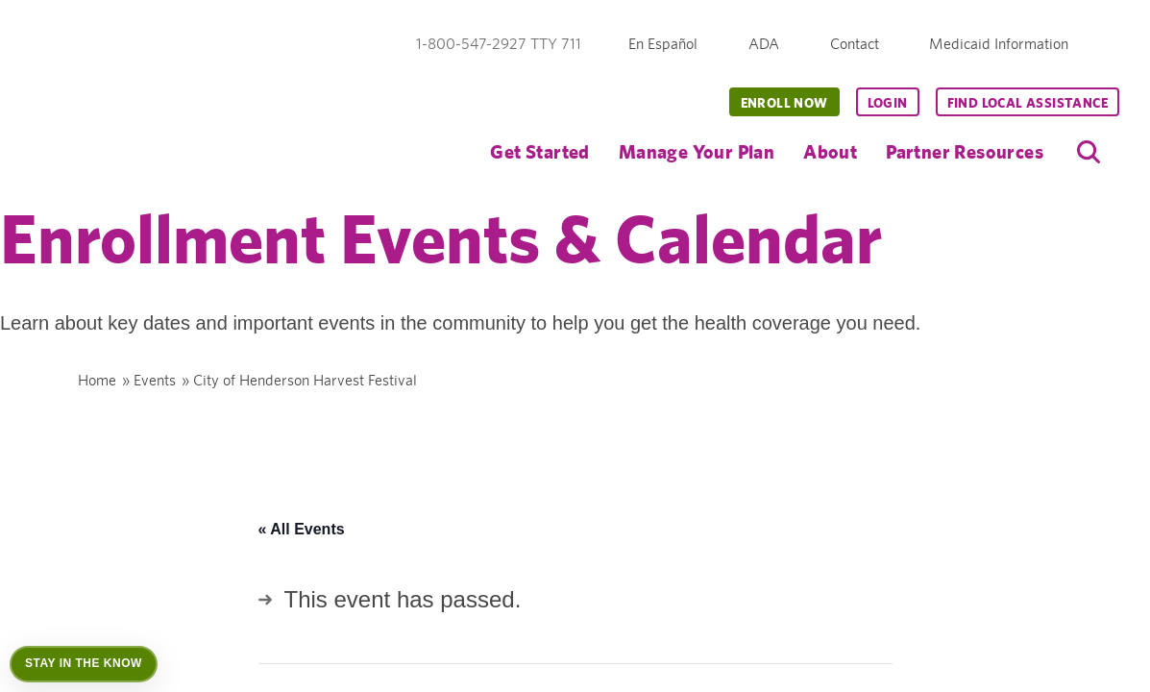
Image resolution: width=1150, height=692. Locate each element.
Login (888, 103)
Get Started (539, 151)
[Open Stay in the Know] (84, 664)
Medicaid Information (998, 44)
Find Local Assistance (1027, 103)
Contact (854, 44)
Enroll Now (784, 103)
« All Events (301, 529)
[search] (1088, 151)
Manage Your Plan (696, 151)
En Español (662, 44)
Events (155, 380)
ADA (763, 44)
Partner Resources (964, 151)
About (830, 151)
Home (97, 380)
